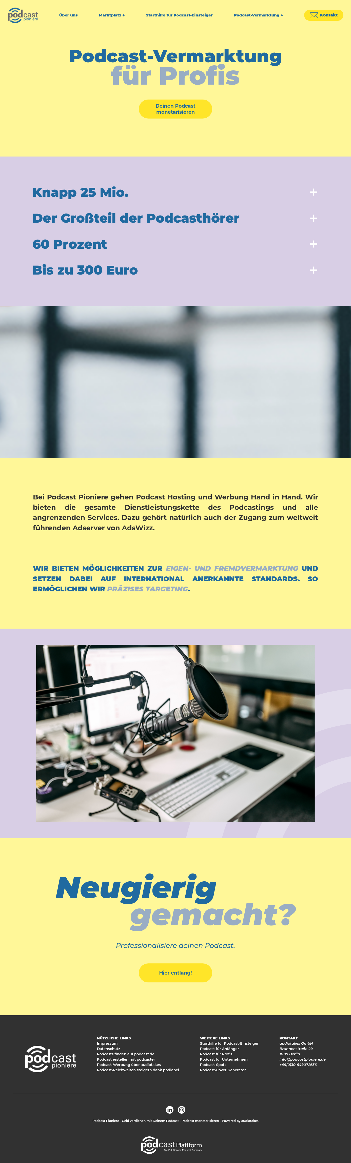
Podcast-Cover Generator (223, 1070)
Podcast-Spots (213, 1064)
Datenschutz (108, 1048)
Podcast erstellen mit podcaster (126, 1059)
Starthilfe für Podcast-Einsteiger (179, 15)
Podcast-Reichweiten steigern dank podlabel (138, 1070)
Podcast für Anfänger (219, 1048)
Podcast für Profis (216, 1054)
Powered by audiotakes (240, 1121)
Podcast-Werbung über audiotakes (129, 1064)
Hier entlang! (175, 973)
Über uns (68, 15)
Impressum (107, 1043)
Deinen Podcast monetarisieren (175, 109)
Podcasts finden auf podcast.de (125, 1054)
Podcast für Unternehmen (224, 1059)
